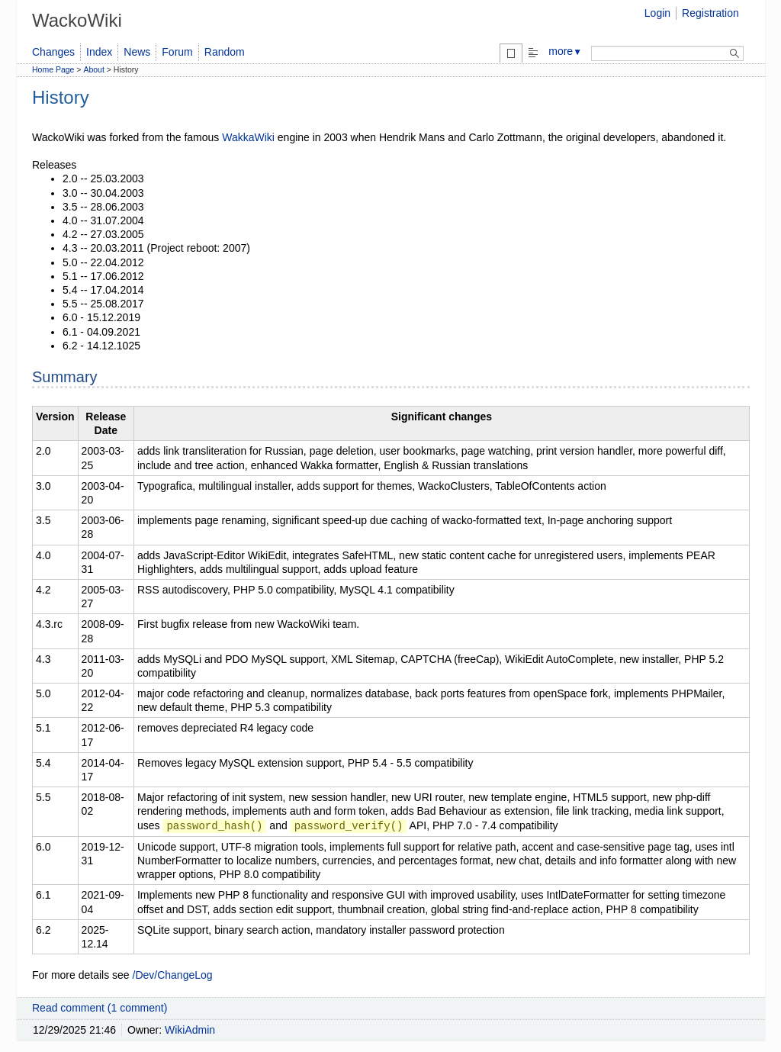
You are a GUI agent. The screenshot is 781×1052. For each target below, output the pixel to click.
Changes (53, 52)
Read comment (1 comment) (99, 1008)
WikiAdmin (190, 1030)
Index (99, 52)
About (93, 69)
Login (657, 13)
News (137, 52)
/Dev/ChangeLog (173, 975)
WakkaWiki (248, 137)
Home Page (53, 69)
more (565, 51)
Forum (177, 52)
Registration (710, 13)
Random (224, 52)
